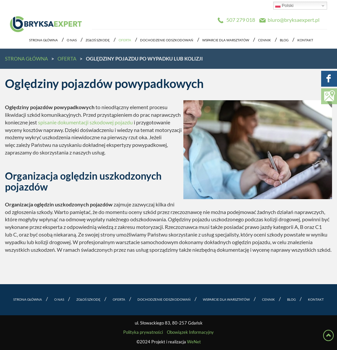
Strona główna (43, 40)
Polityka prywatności (143, 332)
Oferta (125, 40)
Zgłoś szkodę (98, 40)
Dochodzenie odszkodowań (166, 40)
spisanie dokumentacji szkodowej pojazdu (85, 122)
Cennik (264, 40)
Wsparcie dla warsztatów (225, 40)
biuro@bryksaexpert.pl (293, 20)
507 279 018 (240, 20)
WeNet (194, 341)
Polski (284, 5)
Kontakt (305, 40)
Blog (284, 40)
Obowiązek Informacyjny (190, 332)
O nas (72, 40)
